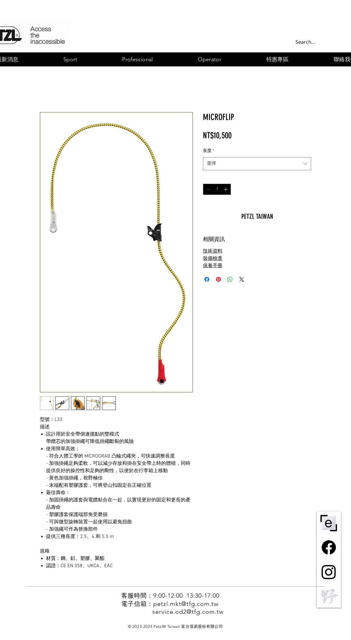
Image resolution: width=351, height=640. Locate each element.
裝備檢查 (212, 259)
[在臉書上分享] (207, 279)
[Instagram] (328, 571)
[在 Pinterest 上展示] (218, 279)
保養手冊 (212, 266)
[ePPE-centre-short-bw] (328, 523)
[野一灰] (328, 596)
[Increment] (226, 189)
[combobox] (257, 164)
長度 (208, 151)
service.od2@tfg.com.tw (188, 611)
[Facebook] (328, 547)
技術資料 (212, 251)
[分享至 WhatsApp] (230, 279)
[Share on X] (241, 279)
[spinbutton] (216, 189)
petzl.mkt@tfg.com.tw (185, 603)
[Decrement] (207, 189)
